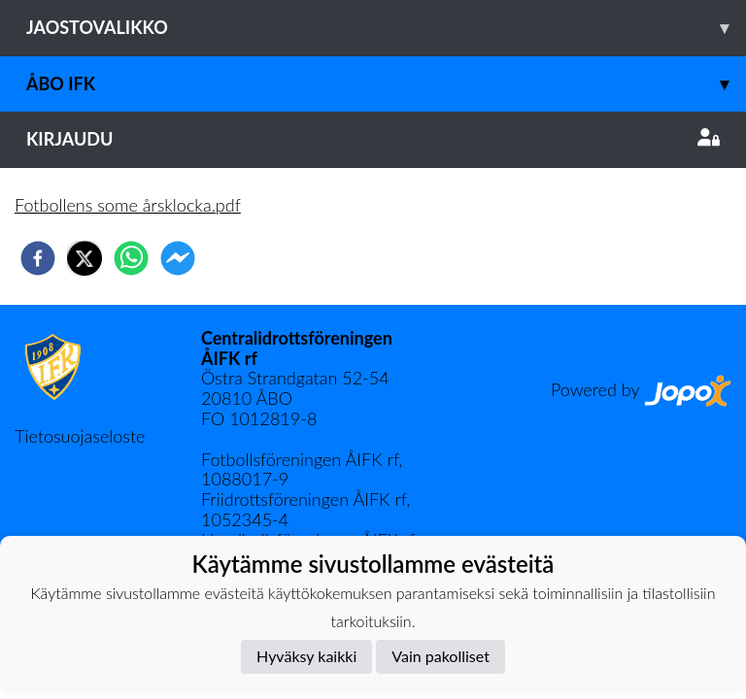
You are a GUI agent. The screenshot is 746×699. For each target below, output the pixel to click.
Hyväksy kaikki (306, 656)
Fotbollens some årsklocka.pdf (128, 205)
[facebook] (37, 258)
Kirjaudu (373, 139)
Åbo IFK (386, 84)
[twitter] (84, 258)
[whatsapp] (131, 258)
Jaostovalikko (386, 27)
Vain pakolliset (440, 656)
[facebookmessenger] (177, 258)
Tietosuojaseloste (80, 436)
